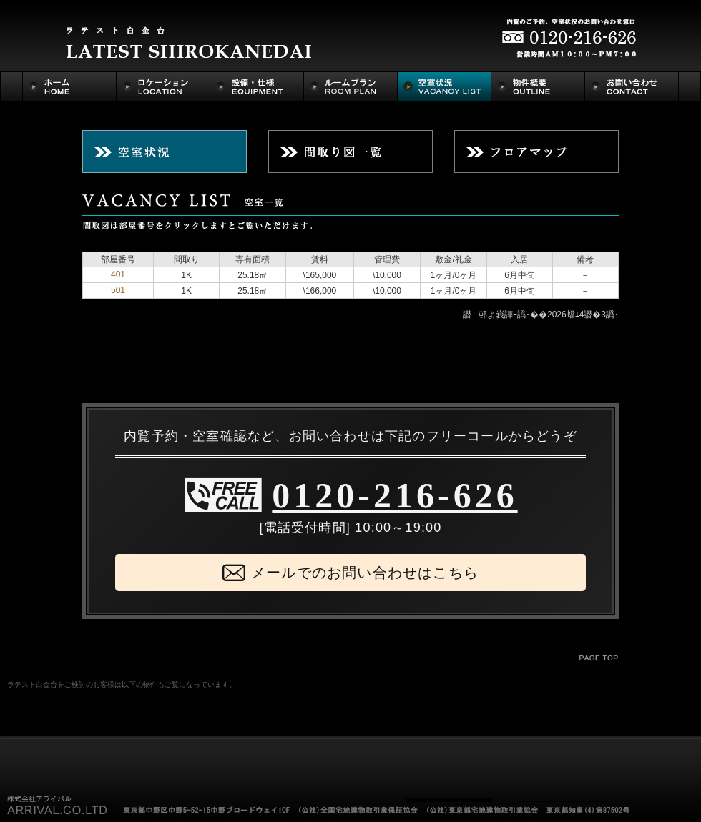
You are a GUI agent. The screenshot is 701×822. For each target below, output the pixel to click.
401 (118, 274)
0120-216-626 (394, 495)
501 (118, 290)
